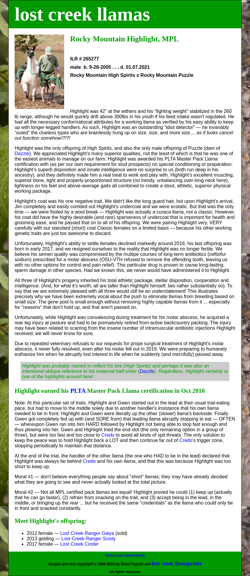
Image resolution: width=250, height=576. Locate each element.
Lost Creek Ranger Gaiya (87, 533)
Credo (108, 435)
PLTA (78, 390)
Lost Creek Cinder (79, 544)
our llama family (131, 555)
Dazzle (22, 153)
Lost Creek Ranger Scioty (88, 538)
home (110, 555)
